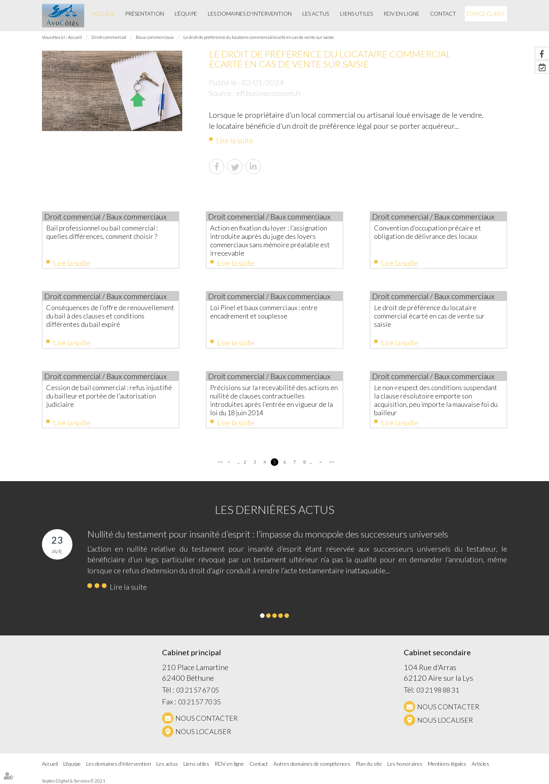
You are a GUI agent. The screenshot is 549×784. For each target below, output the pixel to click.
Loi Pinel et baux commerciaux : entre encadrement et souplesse (264, 311)
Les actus (315, 13)
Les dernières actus (274, 509)
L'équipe (186, 13)
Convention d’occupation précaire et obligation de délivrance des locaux (427, 232)
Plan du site (369, 763)
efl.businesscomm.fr (269, 93)
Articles (480, 763)
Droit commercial (109, 37)
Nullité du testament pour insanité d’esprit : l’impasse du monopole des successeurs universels (267, 533)
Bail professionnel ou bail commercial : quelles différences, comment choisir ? (102, 232)
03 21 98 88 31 (437, 690)
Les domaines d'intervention (250, 13)
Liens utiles (356, 13)
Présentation (144, 13)
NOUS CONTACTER (206, 718)
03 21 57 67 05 (197, 690)
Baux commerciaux (155, 37)
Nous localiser (203, 731)
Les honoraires (404, 763)
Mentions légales (447, 763)
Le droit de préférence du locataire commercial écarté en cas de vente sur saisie (258, 37)
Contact (443, 13)
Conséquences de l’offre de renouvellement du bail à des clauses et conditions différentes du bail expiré (110, 315)
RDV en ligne (401, 13)
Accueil (103, 13)
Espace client (486, 13)
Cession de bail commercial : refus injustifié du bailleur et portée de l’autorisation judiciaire (109, 395)
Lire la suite (234, 140)
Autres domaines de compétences (311, 763)
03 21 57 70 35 (199, 702)
